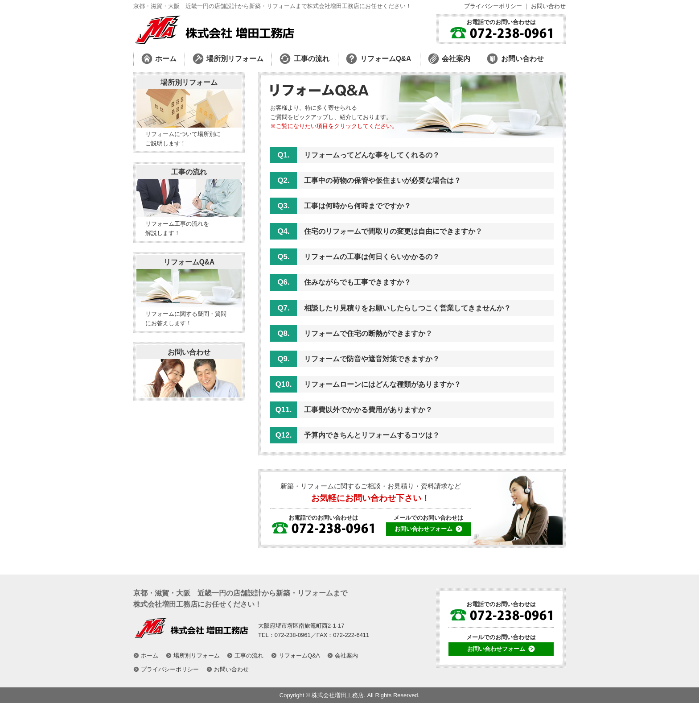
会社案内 (346, 655)
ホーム (149, 655)
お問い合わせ (548, 6)
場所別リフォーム (189, 82)
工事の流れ (189, 172)
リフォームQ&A (189, 262)
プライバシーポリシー (493, 6)
